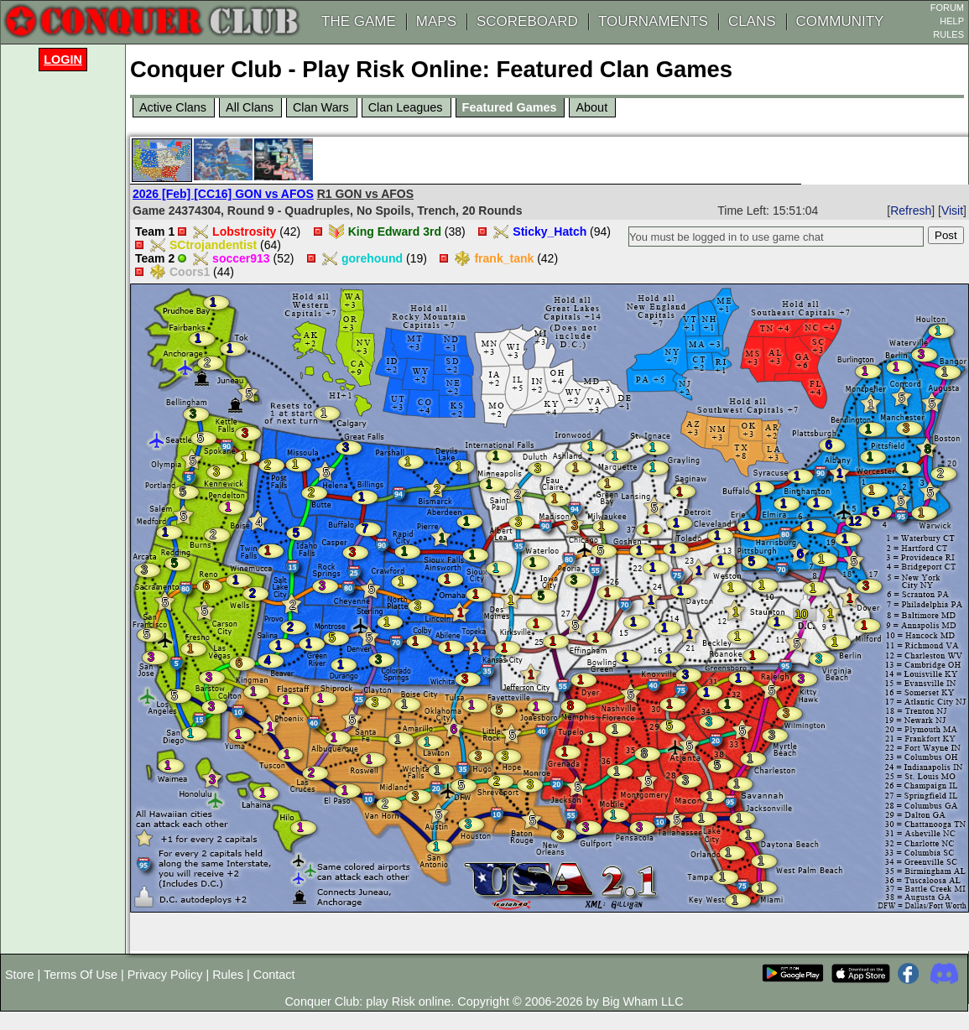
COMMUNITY (840, 21)
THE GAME (358, 21)
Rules (227, 974)
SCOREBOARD (527, 21)
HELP (952, 21)
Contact (274, 974)
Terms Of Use (80, 974)
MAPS (436, 21)
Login (63, 59)
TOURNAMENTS (653, 21)
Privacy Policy (165, 974)
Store (19, 974)
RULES (948, 34)
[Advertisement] (67, 328)
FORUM (947, 8)
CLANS (752, 21)
